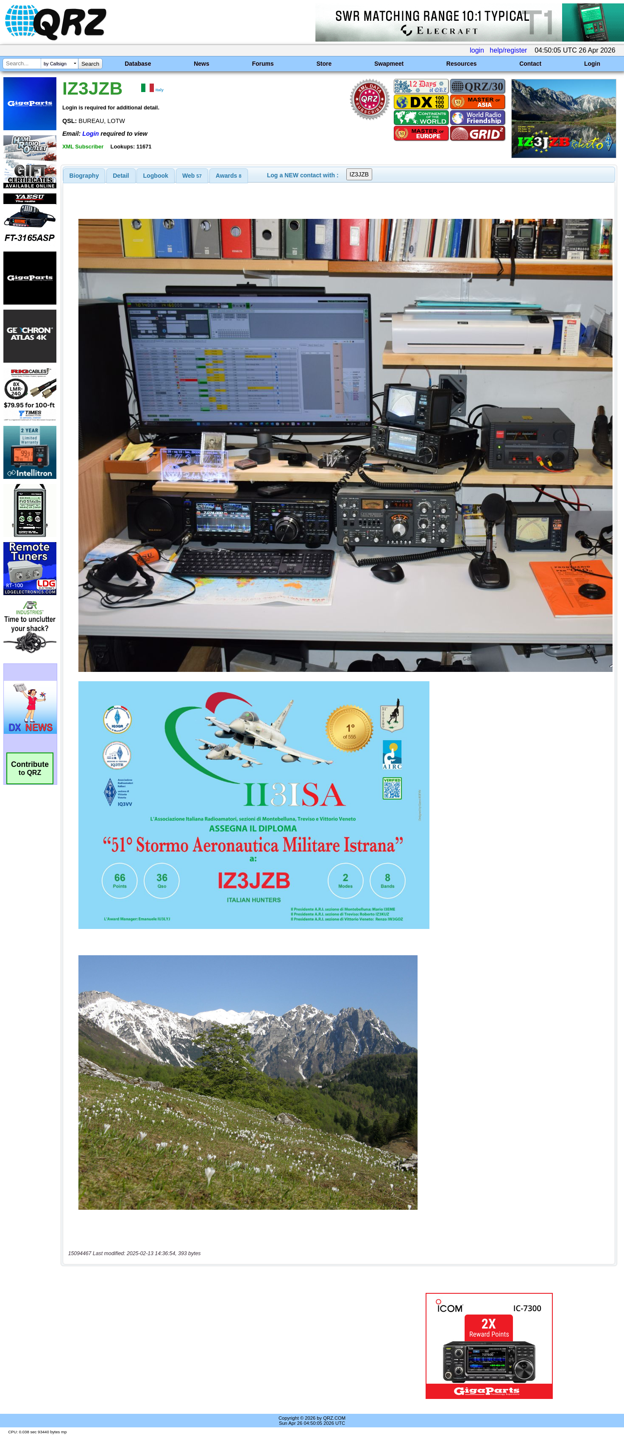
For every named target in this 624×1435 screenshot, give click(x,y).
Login (592, 63)
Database (138, 63)
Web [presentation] (192, 175)
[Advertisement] (217, 1346)
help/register (508, 50)
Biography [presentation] (84, 175)
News (201, 63)
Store (324, 63)
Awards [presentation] (229, 175)
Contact (530, 63)
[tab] (84, 175)
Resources (461, 63)
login (477, 50)
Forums (262, 63)
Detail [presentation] (121, 175)
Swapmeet (389, 63)
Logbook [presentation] (155, 175)
